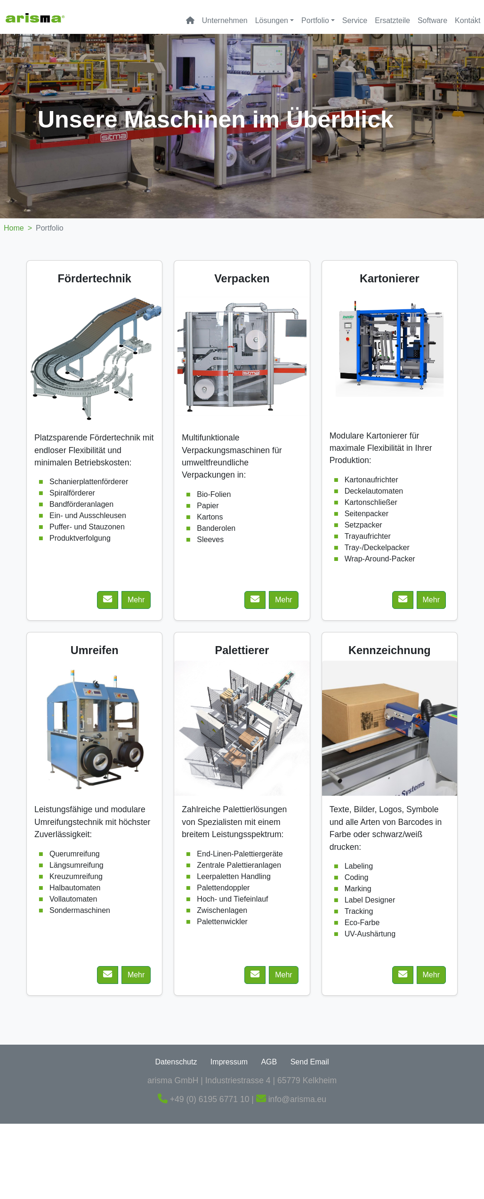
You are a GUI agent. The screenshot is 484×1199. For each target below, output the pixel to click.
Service (354, 20)
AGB (269, 1062)
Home (20, 228)
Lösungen (271, 20)
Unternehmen (225, 20)
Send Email (309, 1062)
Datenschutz (176, 1062)
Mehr (136, 600)
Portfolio (315, 20)
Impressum (229, 1062)
